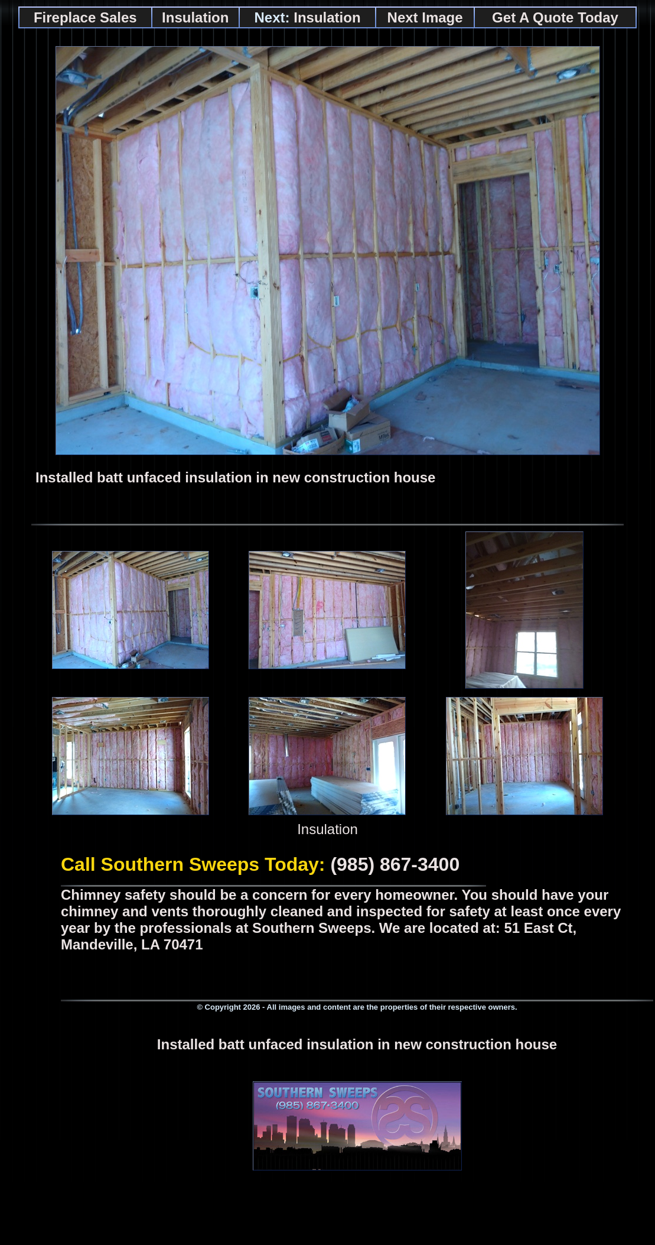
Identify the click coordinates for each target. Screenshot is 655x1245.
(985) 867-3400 (395, 864)
